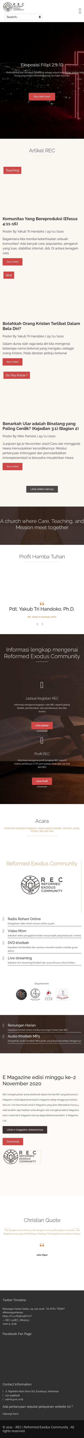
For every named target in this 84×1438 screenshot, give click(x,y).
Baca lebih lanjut (44, 96)
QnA (9, 275)
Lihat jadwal (41, 725)
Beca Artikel (12, 262)
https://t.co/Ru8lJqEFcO (17, 1316)
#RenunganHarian (13, 1312)
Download (13, 1141)
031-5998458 (12, 1395)
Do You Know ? (17, 375)
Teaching (12, 170)
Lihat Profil (42, 781)
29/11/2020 (55, 231)
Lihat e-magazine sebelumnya (25, 1129)
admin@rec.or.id (14, 1399)
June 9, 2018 (9, 1323)
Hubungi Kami (10, 1413)
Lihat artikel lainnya (42, 489)
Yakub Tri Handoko (30, 231)
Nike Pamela (26, 436)
